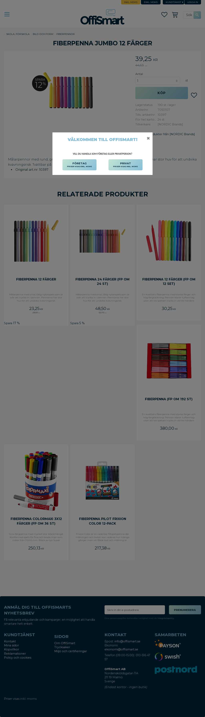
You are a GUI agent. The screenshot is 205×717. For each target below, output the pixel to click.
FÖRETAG (79, 165)
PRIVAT (125, 165)
